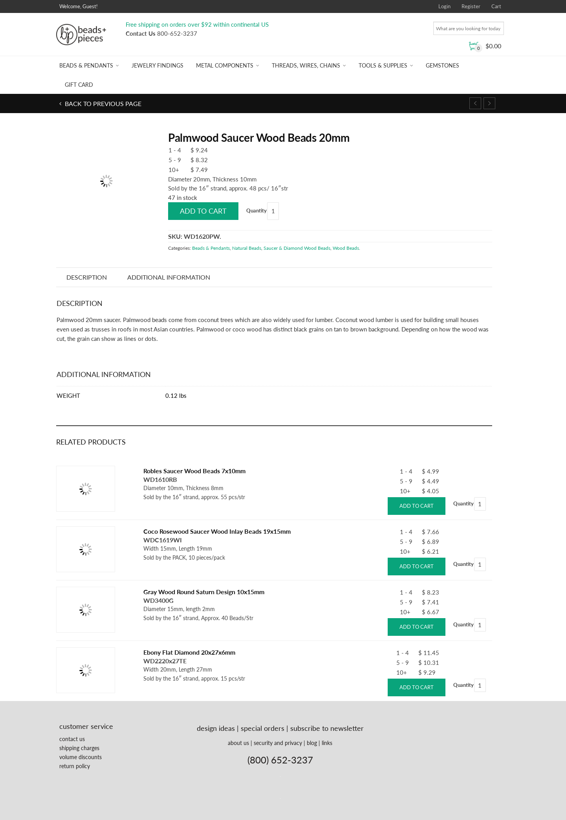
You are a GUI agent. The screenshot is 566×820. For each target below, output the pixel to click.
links (327, 742)
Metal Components (224, 65)
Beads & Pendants (86, 65)
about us (238, 742)
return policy (74, 766)
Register (471, 6)
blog (312, 742)
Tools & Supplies (383, 65)
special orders (262, 728)
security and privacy (278, 742)
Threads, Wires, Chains (306, 65)
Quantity (256, 210)
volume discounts (80, 757)
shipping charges (79, 748)
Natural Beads (246, 248)
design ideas (216, 728)
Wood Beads (346, 248)
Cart (496, 6)
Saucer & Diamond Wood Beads (297, 248)
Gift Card (79, 84)
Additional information (168, 277)
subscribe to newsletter (327, 728)
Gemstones (442, 65)
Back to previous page (102, 103)
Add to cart (203, 211)
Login (444, 6)
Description (86, 277)
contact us (72, 739)
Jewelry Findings (157, 65)
